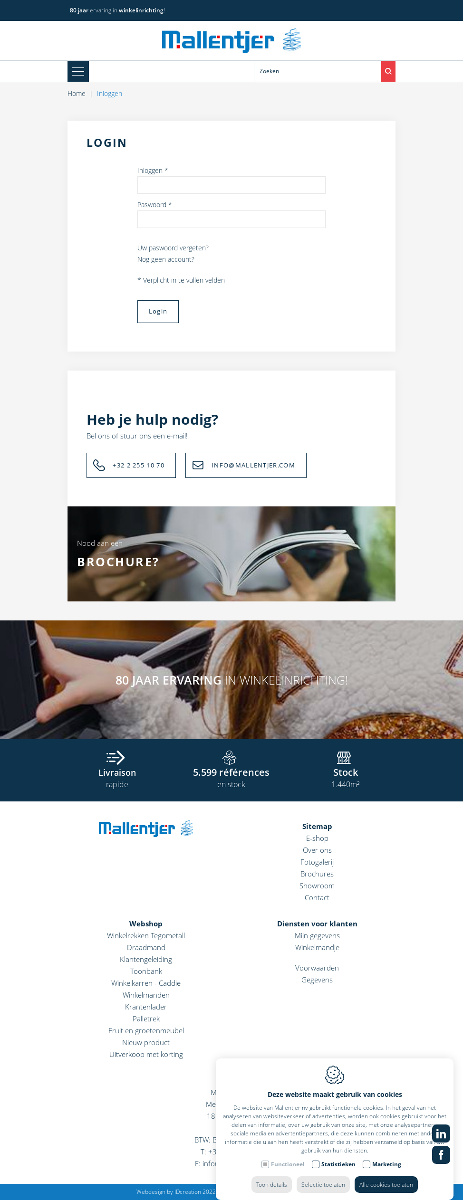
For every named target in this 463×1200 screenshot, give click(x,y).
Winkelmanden (146, 995)
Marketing (386, 1155)
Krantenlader (146, 1006)
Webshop (146, 923)
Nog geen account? (165, 259)
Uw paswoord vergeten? (173, 247)
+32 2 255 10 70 (138, 465)
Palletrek (146, 1018)
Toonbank (146, 971)
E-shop (317, 838)
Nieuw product (146, 1042)
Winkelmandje (317, 947)
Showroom (317, 885)
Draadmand (146, 947)
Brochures (317, 873)
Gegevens (317, 979)
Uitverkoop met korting (146, 1054)
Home (77, 93)
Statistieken (338, 1155)
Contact (317, 897)
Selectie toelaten (323, 1175)
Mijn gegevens (317, 935)
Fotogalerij (317, 862)
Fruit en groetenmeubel (146, 1030)
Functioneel (288, 1155)
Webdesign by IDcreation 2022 (176, 1192)
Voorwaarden (317, 967)
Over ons (317, 850)
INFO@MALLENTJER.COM (253, 465)
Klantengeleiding (146, 959)
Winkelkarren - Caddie (146, 983)
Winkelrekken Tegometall (146, 935)
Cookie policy (239, 1192)
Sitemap (317, 826)
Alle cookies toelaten (386, 1175)
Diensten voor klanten (317, 923)
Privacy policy (281, 1192)
